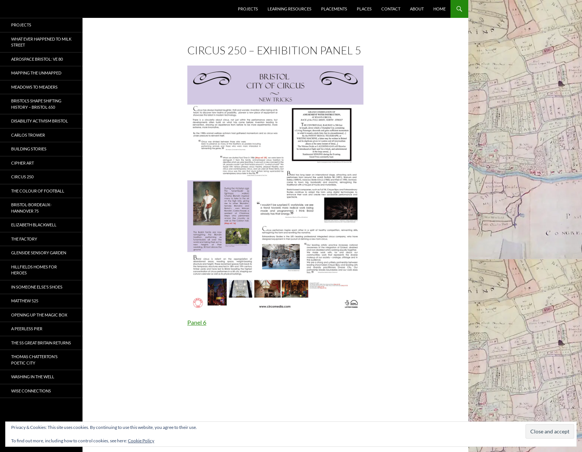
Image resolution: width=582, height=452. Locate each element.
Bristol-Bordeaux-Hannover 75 (31, 207)
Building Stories (28, 148)
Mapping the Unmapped (36, 72)
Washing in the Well (32, 376)
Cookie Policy (141, 440)
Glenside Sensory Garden (38, 252)
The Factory (24, 238)
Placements (334, 8)
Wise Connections (31, 390)
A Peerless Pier (26, 328)
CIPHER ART (22, 162)
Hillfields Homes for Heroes (34, 270)
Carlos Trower (28, 135)
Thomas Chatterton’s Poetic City (34, 359)
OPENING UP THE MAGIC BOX (39, 314)
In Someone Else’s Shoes (36, 286)
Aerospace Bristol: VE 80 (37, 59)
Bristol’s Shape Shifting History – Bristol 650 (36, 103)
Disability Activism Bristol (39, 120)
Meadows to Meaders (34, 87)
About (417, 8)
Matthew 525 (24, 300)
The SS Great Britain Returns (41, 342)
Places (364, 8)
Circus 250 (22, 176)
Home (439, 8)
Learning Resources (289, 8)
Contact (390, 8)
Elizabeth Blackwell (33, 224)
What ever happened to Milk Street (41, 42)
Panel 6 (196, 322)
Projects (248, 8)
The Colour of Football (37, 190)
